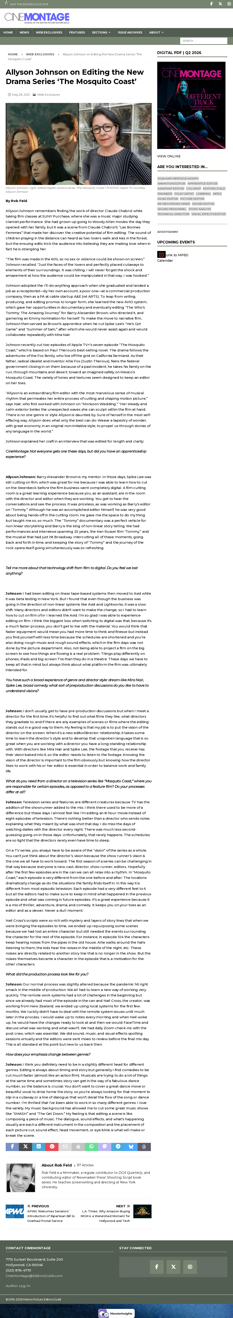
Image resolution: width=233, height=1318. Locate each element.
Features (77, 32)
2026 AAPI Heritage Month (178, 178)
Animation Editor (171, 183)
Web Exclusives (49, 32)
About (154, 32)
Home (8, 32)
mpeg (217, 193)
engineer (165, 193)
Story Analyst (200, 209)
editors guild (214, 188)
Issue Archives (130, 32)
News (24, 32)
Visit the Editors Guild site (25, 3)
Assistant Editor (171, 188)
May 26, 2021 (21, 94)
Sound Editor (203, 203)
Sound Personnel (172, 209)
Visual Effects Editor (209, 214)
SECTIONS (99, 32)
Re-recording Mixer (174, 203)
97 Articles (85, 1165)
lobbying (203, 193)
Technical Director (173, 214)
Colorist (193, 188)
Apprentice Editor (203, 183)
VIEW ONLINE (169, 156)
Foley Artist (184, 193)
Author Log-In (18, 1286)
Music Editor (168, 198)
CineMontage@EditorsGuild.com (34, 1276)
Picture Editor (192, 198)
